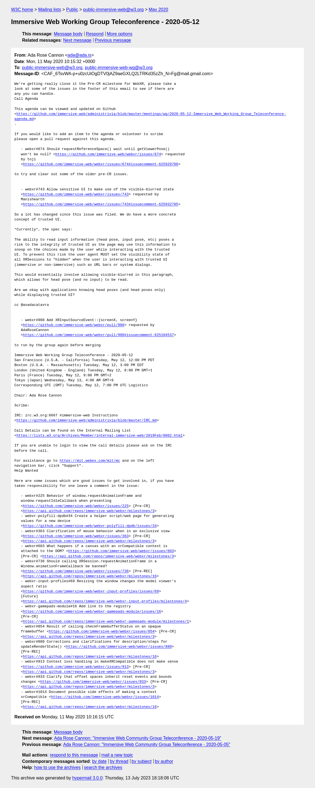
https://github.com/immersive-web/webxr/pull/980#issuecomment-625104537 (98, 335)
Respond (95, 33)
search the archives (103, 767)
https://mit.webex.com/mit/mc (90, 460)
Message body (68, 33)
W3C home (22, 9)
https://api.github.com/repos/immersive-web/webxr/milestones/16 (90, 576)
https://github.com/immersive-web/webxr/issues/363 (75, 536)
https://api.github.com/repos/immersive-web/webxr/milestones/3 (88, 511)
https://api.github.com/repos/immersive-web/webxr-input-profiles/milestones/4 (105, 601)
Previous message (113, 40)
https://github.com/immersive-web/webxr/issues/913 (75, 666)
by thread (119, 761)
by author (164, 761)
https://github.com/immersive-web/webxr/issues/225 (75, 506)
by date (99, 761)
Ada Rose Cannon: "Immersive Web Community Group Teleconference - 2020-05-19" (137, 738)
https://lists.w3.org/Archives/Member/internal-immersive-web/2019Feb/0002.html (100, 435)
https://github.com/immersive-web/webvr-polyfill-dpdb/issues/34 (90, 526)
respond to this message (74, 755)
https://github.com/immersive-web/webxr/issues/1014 (105, 697)
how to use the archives (57, 767)
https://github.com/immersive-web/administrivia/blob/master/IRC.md (87, 420)
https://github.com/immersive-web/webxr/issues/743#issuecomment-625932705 (100, 204)
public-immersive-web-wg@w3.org (119, 67)
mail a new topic (117, 755)
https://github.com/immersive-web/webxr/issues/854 (101, 631)
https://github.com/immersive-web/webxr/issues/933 (93, 681)
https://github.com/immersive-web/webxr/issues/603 (121, 551)
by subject (141, 761)
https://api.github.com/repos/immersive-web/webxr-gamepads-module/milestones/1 (106, 621)
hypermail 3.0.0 (87, 778)
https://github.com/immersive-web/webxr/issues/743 (75, 194)
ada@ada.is (79, 55)
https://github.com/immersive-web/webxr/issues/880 (119, 646)
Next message (77, 40)
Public (72, 9)
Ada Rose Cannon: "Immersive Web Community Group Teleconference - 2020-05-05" (146, 744)
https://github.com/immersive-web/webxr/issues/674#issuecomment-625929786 (100, 164)
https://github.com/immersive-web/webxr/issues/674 (108, 154)
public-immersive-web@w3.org (113, 9)
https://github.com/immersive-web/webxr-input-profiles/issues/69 (91, 591)
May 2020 (158, 9)
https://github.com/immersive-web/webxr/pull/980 (73, 325)
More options (120, 33)
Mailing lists (49, 9)
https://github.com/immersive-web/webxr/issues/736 (75, 571)
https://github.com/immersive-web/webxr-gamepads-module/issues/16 (92, 611)
